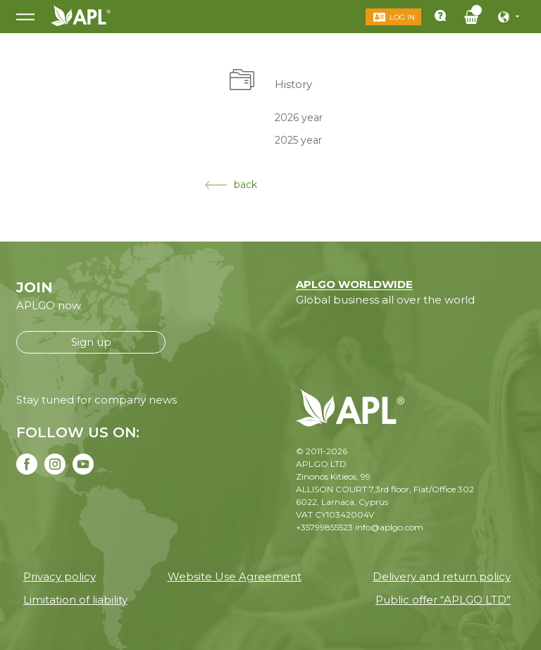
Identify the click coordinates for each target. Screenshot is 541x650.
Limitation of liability (75, 599)
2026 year (299, 117)
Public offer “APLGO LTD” (443, 599)
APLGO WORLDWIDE (354, 284)
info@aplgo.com (389, 527)
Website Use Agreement (234, 576)
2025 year (298, 140)
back (231, 184)
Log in (402, 17)
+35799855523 (324, 527)
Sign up (91, 342)
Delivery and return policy (442, 576)
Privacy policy (59, 576)
